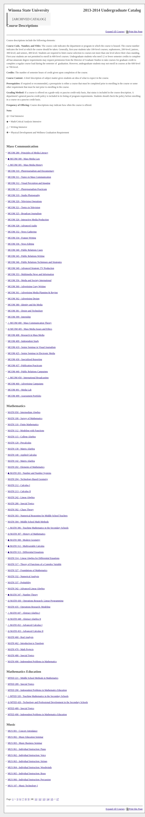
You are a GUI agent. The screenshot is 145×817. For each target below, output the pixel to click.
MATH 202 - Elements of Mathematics (26, 467)
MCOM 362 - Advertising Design (23, 298)
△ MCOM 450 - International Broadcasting (28, 377)
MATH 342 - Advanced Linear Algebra (26, 588)
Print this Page (134, 31)
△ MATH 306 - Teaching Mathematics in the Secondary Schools (38, 527)
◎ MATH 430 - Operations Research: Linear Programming (35, 600)
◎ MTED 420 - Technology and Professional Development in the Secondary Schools (48, 702)
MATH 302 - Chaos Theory (21, 509)
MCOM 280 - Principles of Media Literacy (28, 152)
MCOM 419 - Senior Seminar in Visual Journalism (32, 347)
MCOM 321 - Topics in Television (24, 207)
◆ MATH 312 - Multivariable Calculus (26, 546)
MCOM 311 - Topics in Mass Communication (29, 177)
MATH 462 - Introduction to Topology (26, 643)
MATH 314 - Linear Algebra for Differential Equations (33, 558)
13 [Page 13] (44, 799)
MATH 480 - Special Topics (21, 655)
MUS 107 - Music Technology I (23, 785)
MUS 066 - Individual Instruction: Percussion (29, 779)
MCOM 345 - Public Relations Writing (26, 256)
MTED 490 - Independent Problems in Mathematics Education (37, 714)
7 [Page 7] (23, 799)
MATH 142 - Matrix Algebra (21, 461)
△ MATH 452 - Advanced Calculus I (25, 625)
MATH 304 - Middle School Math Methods (28, 521)
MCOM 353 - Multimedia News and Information (31, 274)
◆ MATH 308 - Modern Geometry (24, 540)
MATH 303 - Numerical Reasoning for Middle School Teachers (38, 515)
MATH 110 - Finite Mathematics (23, 424)
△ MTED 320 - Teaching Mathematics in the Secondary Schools (38, 696)
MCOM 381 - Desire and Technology (25, 310)
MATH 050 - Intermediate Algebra (24, 412)
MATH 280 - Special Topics (21, 503)
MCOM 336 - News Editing (21, 244)
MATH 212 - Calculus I (19, 485)
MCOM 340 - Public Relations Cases (25, 250)
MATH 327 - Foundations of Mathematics (27, 570)
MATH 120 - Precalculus (19, 442)
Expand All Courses (115, 31)
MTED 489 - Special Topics (21, 708)
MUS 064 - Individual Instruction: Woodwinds (30, 767)
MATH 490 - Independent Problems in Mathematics (32, 661)
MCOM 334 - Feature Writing (22, 237)
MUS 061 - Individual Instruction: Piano (27, 749)
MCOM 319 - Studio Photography (24, 195)
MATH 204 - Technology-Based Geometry (28, 479)
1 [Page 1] (13, 799)
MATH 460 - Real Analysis (20, 637)
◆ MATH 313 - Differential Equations (26, 552)
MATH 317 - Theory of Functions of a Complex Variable (34, 564)
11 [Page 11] (36, 799)
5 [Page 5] (17, 799)
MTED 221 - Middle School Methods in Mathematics (33, 678)
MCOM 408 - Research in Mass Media (26, 335)
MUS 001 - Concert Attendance (22, 731)
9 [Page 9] (28, 799)
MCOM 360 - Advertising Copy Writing (27, 286)
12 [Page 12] (40, 799)
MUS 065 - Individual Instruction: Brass (27, 773)
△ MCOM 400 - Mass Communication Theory (30, 323)
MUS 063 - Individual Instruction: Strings (27, 761)
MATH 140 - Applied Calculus (22, 454)
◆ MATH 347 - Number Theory (23, 594)
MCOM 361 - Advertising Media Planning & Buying (33, 292)
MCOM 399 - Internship (19, 316)
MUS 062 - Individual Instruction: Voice (27, 755)
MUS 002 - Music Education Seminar (25, 737)
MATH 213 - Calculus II (19, 491)
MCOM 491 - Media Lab (19, 389)
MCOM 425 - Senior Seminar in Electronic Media (31, 353)
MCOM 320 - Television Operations (25, 201)
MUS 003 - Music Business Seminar (25, 743)
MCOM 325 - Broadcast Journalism (25, 213)
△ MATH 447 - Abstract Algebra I (24, 613)
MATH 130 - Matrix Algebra (21, 448)
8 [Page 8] (25, 799)
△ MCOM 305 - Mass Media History (25, 165)
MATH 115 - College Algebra (22, 436)
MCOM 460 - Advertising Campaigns (25, 383)
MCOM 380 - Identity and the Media (25, 304)
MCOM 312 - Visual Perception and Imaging (29, 183)
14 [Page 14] (48, 799)
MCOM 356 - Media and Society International (29, 280)
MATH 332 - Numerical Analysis (23, 576)
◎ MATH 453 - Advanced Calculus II (25, 631)
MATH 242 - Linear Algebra (21, 497)
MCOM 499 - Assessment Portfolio (24, 395)
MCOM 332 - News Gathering (22, 231)
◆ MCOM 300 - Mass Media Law (24, 158)
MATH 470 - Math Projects (21, 649)
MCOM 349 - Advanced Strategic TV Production (31, 268)
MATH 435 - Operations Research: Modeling (29, 606)
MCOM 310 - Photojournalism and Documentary (31, 171)
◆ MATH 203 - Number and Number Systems (29, 473)
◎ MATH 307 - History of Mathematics (26, 534)
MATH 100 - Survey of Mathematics (25, 418)
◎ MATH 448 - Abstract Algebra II (24, 619)
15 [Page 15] (52, 799)
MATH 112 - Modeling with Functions (26, 430)
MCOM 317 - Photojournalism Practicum (27, 189)
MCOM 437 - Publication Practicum (25, 365)
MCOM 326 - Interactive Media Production (28, 219)
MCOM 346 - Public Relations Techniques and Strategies (35, 262)
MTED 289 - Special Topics (21, 684)
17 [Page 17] (57, 799)
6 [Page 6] (20, 799)
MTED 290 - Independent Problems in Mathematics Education (37, 690)
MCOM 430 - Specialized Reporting (25, 359)
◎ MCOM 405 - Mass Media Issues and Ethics (30, 329)
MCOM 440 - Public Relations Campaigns (28, 371)
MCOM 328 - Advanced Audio (22, 225)
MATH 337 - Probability (19, 582)
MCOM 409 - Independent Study (23, 341)
